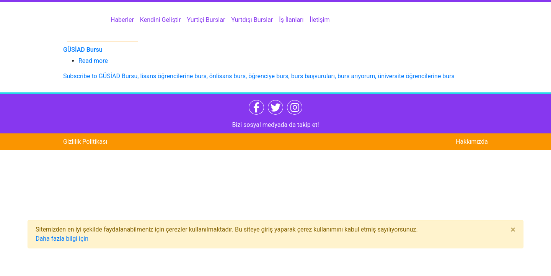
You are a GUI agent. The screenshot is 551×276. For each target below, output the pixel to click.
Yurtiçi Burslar (206, 19)
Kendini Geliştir (160, 19)
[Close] (513, 229)
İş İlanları (291, 19)
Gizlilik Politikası (85, 141)
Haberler (122, 19)
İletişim (320, 19)
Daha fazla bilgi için (62, 238)
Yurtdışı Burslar (252, 19)
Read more (93, 60)
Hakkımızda (472, 141)
